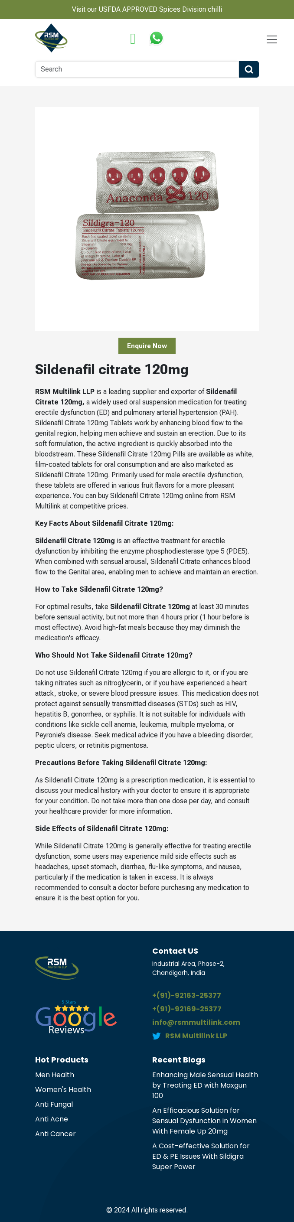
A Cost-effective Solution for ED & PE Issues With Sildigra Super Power (201, 1156)
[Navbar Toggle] (272, 39)
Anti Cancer (55, 1134)
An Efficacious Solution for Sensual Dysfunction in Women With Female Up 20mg (204, 1120)
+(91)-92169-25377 (187, 1009)
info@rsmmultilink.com (196, 1022)
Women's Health (63, 1090)
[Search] (137, 69)
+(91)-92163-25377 (186, 995)
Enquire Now (147, 346)
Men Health (54, 1075)
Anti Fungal (54, 1104)
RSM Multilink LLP (196, 1036)
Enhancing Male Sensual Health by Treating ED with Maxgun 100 (205, 1085)
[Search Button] (249, 69)
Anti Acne (51, 1119)
